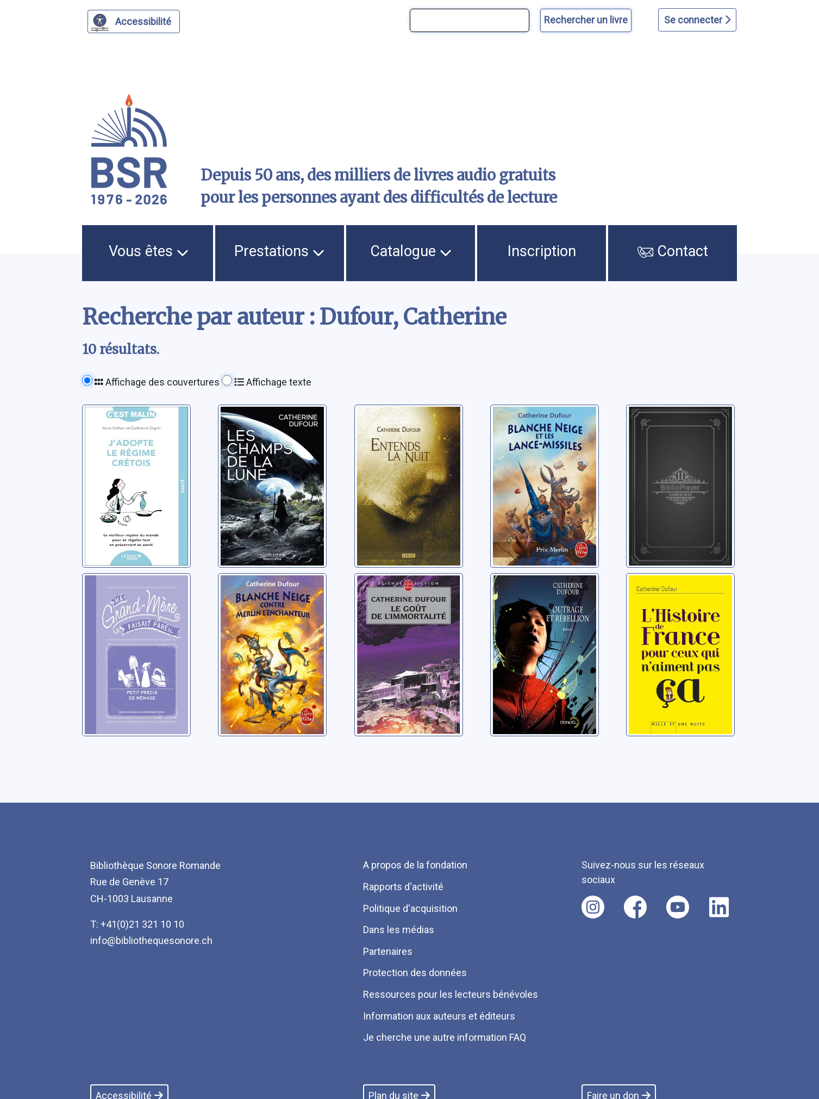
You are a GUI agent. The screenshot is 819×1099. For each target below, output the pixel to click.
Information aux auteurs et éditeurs (439, 1016)
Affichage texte (272, 382)
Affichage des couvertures (157, 382)
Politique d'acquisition (410, 908)
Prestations (279, 251)
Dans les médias (398, 929)
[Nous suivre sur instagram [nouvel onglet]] (593, 907)
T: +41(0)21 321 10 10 (137, 924)
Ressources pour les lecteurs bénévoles (450, 994)
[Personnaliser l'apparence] (134, 21)
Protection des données (415, 972)
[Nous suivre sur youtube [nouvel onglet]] (677, 907)
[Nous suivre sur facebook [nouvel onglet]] (635, 907)
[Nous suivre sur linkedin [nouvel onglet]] (719, 907)
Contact (672, 251)
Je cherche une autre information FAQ (444, 1037)
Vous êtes (149, 251)
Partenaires (387, 951)
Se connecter (697, 20)
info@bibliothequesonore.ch (151, 940)
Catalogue (411, 251)
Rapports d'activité (403, 886)
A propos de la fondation (415, 865)
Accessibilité (144, 20)
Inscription (542, 251)
